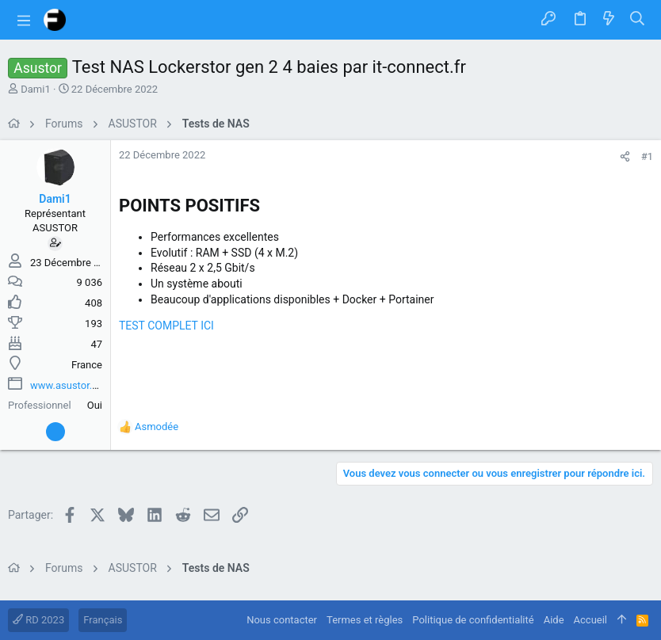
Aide (554, 620)
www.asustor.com (71, 385)
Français (102, 620)
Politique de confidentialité (472, 620)
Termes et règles (365, 620)
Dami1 (35, 89)
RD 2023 (38, 620)
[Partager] (625, 156)
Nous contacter (281, 620)
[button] (24, 20)
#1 (647, 156)
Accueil (590, 620)
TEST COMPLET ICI (166, 325)
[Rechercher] (637, 20)
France (86, 365)
